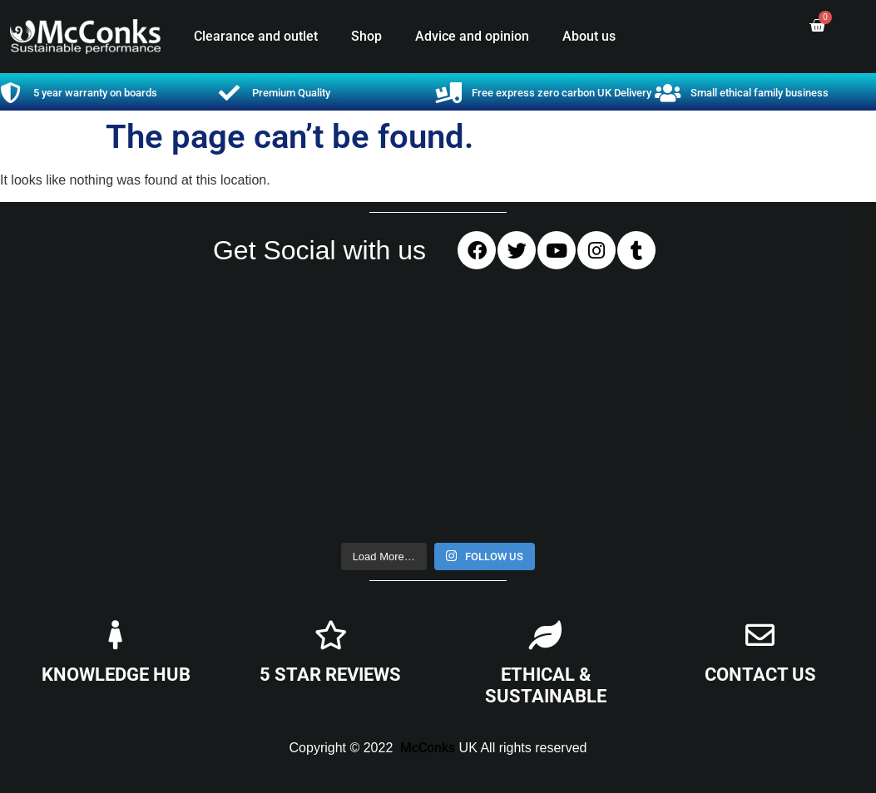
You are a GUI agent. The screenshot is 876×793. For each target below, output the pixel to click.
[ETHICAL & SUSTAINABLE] (545, 634)
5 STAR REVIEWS (330, 674)
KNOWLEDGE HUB (116, 674)
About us (589, 36)
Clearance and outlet (256, 36)
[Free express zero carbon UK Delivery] (448, 92)
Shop (366, 36)
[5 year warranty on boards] (10, 92)
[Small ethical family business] (667, 92)
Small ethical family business (759, 92)
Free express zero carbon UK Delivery (561, 92)
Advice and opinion (472, 36)
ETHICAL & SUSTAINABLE (545, 685)
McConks (427, 748)
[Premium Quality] (229, 92)
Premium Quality (291, 92)
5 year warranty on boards (95, 92)
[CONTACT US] (760, 634)
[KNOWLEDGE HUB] (116, 634)
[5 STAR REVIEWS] (330, 634)
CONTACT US (760, 674)
